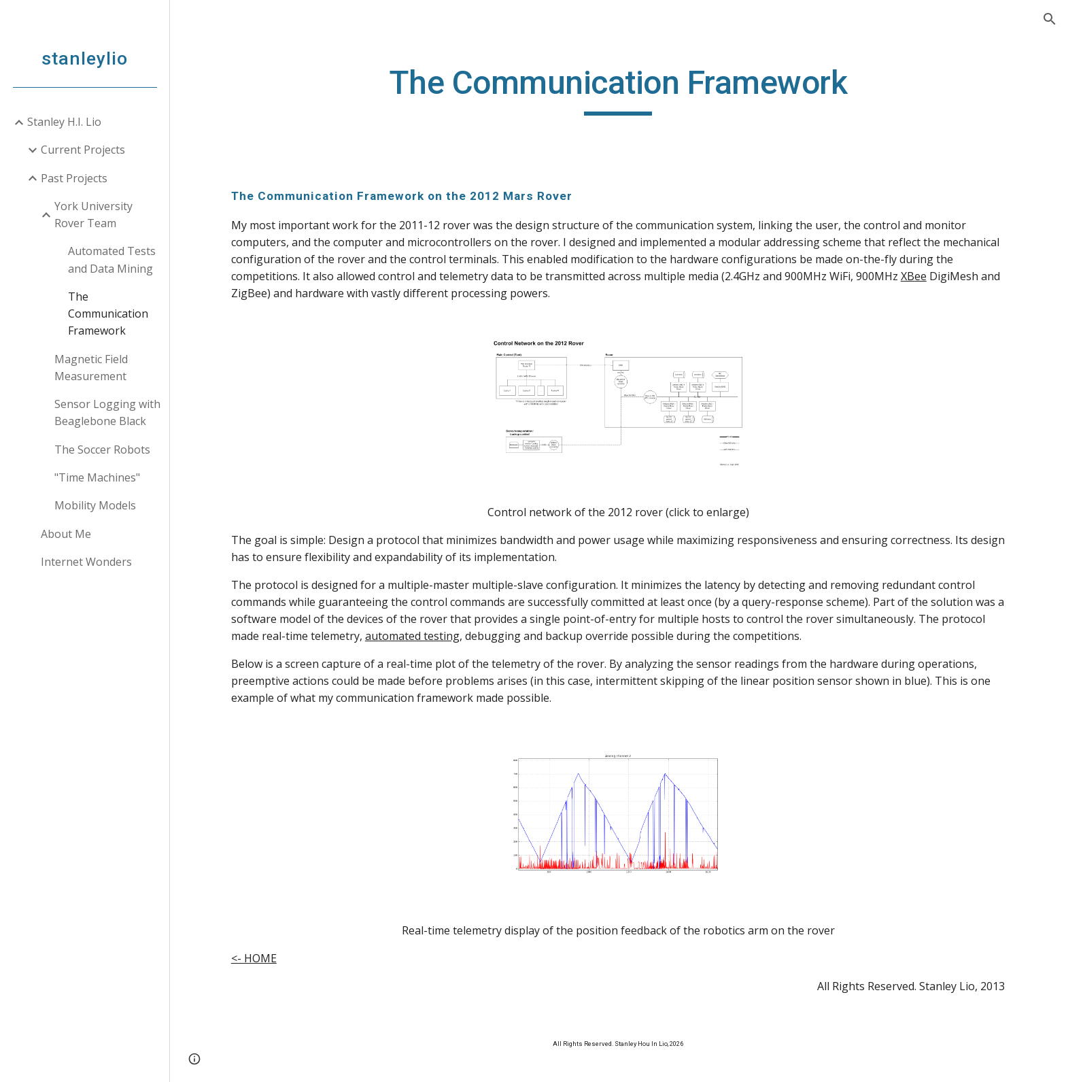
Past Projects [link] (74, 178)
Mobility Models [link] (95, 505)
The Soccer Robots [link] (102, 449)
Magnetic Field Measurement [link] (91, 368)
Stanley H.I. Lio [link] (64, 121)
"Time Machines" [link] (97, 477)
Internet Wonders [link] (86, 561)
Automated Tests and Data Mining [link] (112, 259)
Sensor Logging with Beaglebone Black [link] (107, 412)
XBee (914, 276)
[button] (1049, 19)
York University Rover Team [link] (93, 215)
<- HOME (254, 958)
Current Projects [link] (83, 149)
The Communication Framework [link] (108, 314)
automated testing (412, 635)
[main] (618, 89)
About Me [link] (66, 533)
